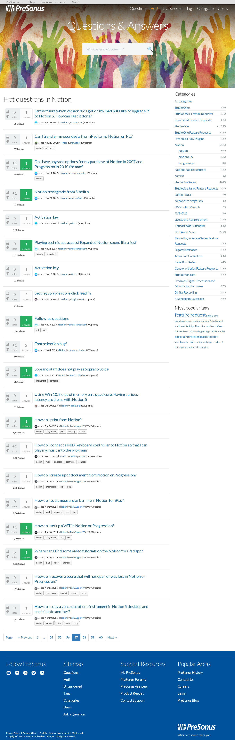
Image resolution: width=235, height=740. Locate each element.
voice (58, 623)
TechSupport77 (77, 425)
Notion (64, 122)
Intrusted (74, 142)
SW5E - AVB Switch (187, 207)
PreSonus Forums (133, 679)
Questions (138, 8)
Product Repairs (132, 693)
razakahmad (76, 122)
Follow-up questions (52, 318)
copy (76, 623)
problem (196, 326)
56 (67, 637)
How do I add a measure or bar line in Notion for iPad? (79, 500)
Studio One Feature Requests (193, 132)
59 (92, 637)
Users (223, 8)
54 (51, 637)
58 (84, 637)
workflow (217, 326)
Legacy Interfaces (186, 249)
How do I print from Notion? (58, 419)
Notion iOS (186, 157)
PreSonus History (190, 672)
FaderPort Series (185, 262)
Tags (190, 8)
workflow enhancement (187, 320)
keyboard (58, 462)
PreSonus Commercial (53, 2)
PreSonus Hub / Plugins (189, 138)
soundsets (51, 254)
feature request (190, 315)
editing (205, 331)
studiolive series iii (209, 336)
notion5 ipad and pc (45, 148)
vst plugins (209, 341)
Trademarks (78, 733)
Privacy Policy (13, 733)
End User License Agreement (54, 733)
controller (70, 462)
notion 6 (219, 341)
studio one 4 (205, 320)
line (74, 512)
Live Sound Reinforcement (191, 219)
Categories (206, 8)
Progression (186, 163)
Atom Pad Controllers (188, 256)
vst (44, 330)
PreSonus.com (14, 2)
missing (72, 431)
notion (39, 178)
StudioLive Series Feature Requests (196, 188)
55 (59, 637)
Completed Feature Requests (193, 120)
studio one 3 (217, 320)
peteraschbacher (77, 248)
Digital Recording (186, 292)
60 (100, 637)
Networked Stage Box (189, 201)
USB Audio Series (186, 232)
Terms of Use (29, 733)
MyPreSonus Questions (190, 298)
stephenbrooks (77, 173)
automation (194, 347)
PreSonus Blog (188, 700)
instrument (41, 381)
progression (51, 431)
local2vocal (75, 405)
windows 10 (207, 326)
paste (67, 623)
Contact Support (132, 700)
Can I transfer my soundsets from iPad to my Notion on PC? (84, 136)
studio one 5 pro (196, 341)
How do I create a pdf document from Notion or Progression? (85, 475)
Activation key (47, 217)
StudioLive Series (185, 182)
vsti (68, 537)
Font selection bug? (51, 343)
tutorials (66, 563)
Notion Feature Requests (190, 169)
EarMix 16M (183, 194)
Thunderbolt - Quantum (190, 226)
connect (81, 462)
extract (49, 623)
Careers (183, 686)
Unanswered (172, 8)
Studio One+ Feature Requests (194, 114)
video (56, 563)
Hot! (154, 8)
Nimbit (76, 2)
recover (74, 593)
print (62, 431)
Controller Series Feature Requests (196, 268)
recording (196, 331)
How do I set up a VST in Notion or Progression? (74, 525)
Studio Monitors (185, 274)
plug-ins (204, 347)
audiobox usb (181, 341)
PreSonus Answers (134, 686)
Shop (32, 2)
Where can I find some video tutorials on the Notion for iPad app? (89, 551)
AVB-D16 (181, 213)
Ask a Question (74, 714)
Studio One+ (183, 107)
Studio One (182, 126)
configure (54, 381)
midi (48, 462)
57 (76, 637)
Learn (182, 693)
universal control (183, 331)
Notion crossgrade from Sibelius (62, 191)
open (84, 593)
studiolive (214, 331)
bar (67, 512)
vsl (37, 330)
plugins (184, 347)
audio (222, 331)
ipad (48, 512)
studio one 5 (181, 326)
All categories (183, 101)
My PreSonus (130, 672)
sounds (39, 254)
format (82, 431)
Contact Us (186, 679)
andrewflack (76, 198)
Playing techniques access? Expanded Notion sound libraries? (85, 242)
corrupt (64, 593)
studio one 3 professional (187, 336)
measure (58, 512)
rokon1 (73, 223)
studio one (212, 315)
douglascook (76, 299)
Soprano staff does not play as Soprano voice (72, 369)
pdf (62, 487)
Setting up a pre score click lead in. (63, 293)
